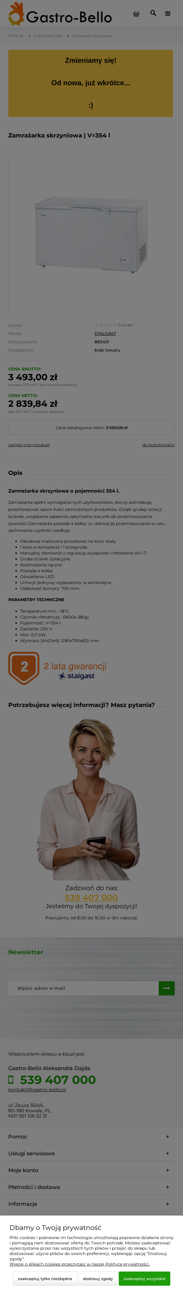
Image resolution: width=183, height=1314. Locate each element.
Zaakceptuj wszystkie (144, 1278)
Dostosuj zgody (98, 1278)
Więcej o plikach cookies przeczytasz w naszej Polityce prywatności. (79, 1264)
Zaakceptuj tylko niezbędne (45, 1278)
